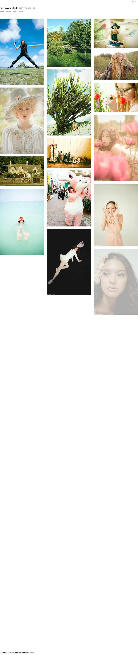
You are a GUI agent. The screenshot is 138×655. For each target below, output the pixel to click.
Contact (20, 12)
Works (8, 12)
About (2, 12)
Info (14, 12)
